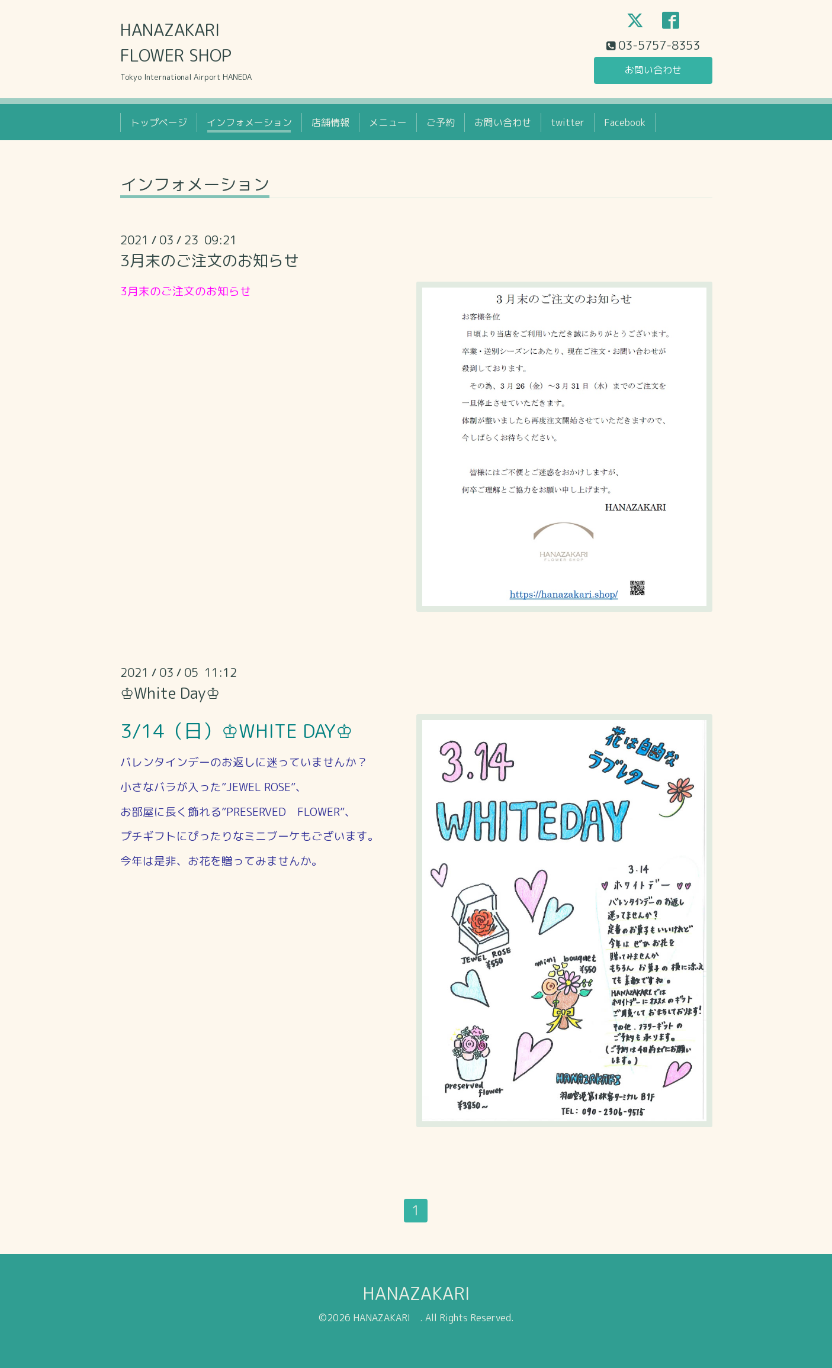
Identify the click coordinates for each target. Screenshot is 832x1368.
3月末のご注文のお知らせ (209, 260)
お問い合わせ (653, 70)
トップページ (158, 122)
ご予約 (440, 122)
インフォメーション (249, 122)
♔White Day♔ (170, 693)
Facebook (624, 122)
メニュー (388, 122)
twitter (567, 122)
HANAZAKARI (425, 1293)
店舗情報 (330, 122)
